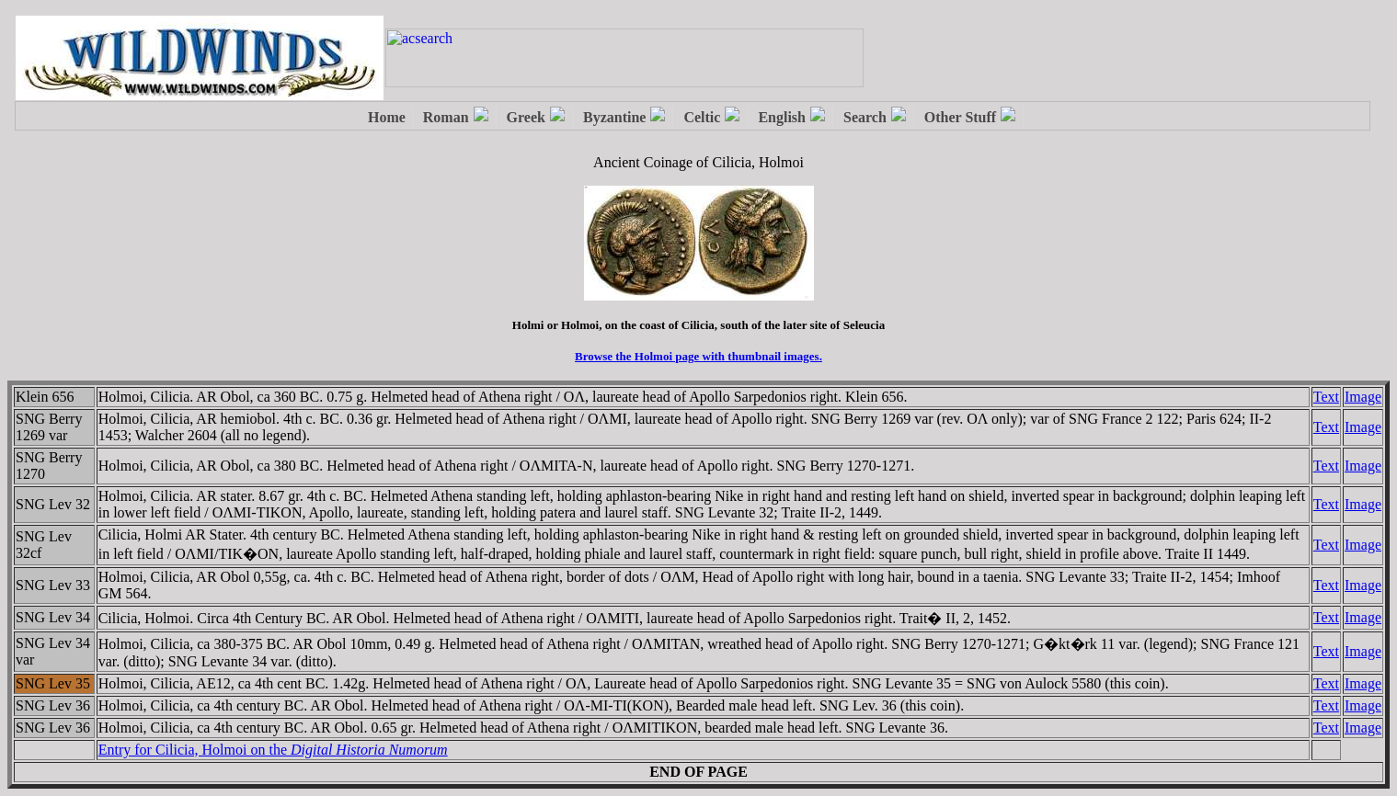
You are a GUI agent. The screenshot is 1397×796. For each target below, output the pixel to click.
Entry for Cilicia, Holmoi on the (273, 749)
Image (1363, 396)
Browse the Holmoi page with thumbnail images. (698, 356)
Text (1326, 396)
